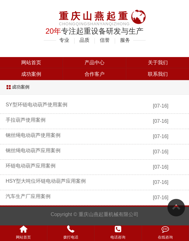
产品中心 (94, 62)
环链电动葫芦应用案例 (31, 165)
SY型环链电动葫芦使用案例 (36, 104)
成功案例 (31, 74)
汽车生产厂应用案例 (28, 196)
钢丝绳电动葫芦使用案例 (33, 135)
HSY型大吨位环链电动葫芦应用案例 (46, 181)
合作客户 (94, 74)
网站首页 (31, 62)
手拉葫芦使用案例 (26, 120)
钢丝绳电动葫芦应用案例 (33, 150)
